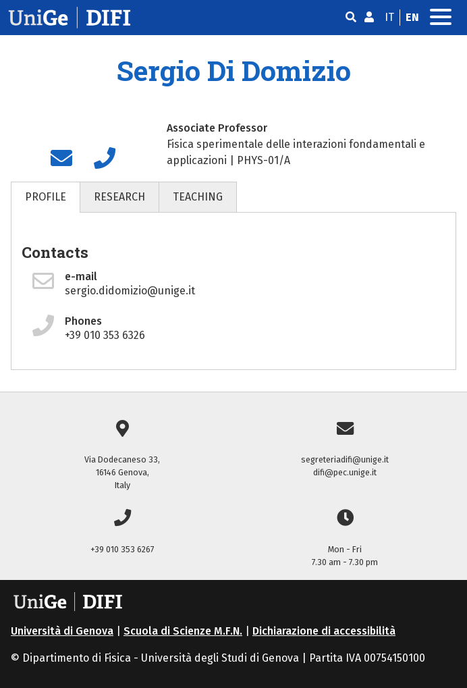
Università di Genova (62, 631)
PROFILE (45, 196)
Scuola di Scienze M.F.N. (182, 631)
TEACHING (198, 196)
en (412, 17)
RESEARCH (119, 196)
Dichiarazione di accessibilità (323, 631)
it (389, 17)
